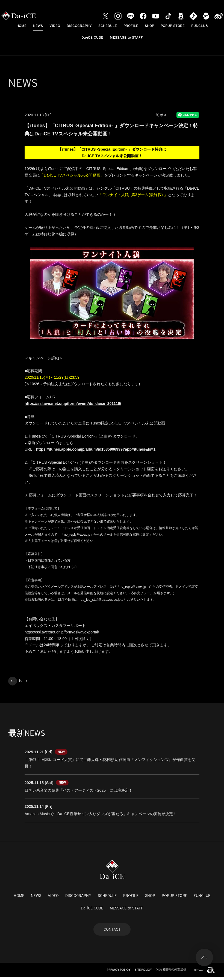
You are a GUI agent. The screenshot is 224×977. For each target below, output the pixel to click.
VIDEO (54, 26)
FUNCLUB (199, 26)
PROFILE (130, 26)
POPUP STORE (173, 26)
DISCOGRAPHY (79, 26)
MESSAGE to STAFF (126, 37)
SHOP (149, 26)
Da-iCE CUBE (92, 37)
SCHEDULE (107, 26)
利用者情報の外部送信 (171, 969)
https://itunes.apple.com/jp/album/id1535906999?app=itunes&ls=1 (95, 449)
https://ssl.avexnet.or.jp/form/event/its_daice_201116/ (73, 403)
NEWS (38, 26)
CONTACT (112, 929)
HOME (21, 26)
